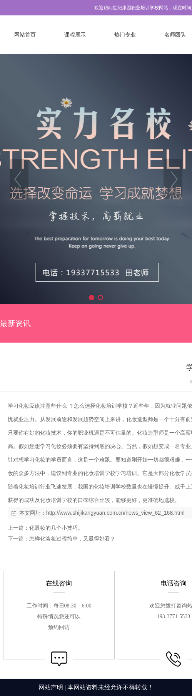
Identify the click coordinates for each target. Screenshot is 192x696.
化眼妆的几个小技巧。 (56, 528)
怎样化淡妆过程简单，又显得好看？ (72, 538)
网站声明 (50, 687)
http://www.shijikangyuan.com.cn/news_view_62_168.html (115, 513)
